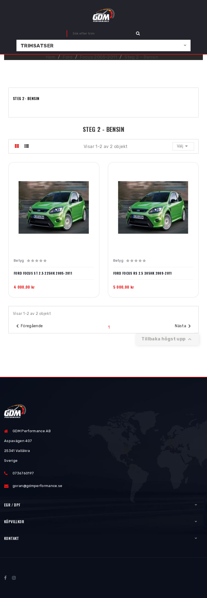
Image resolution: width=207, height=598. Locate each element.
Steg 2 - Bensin (26, 98)
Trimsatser (37, 46)
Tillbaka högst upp (167, 339)
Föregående (28, 326)
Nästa (184, 326)
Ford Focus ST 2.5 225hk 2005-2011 (43, 273)
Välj (183, 146)
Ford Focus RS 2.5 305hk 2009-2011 (142, 273)
